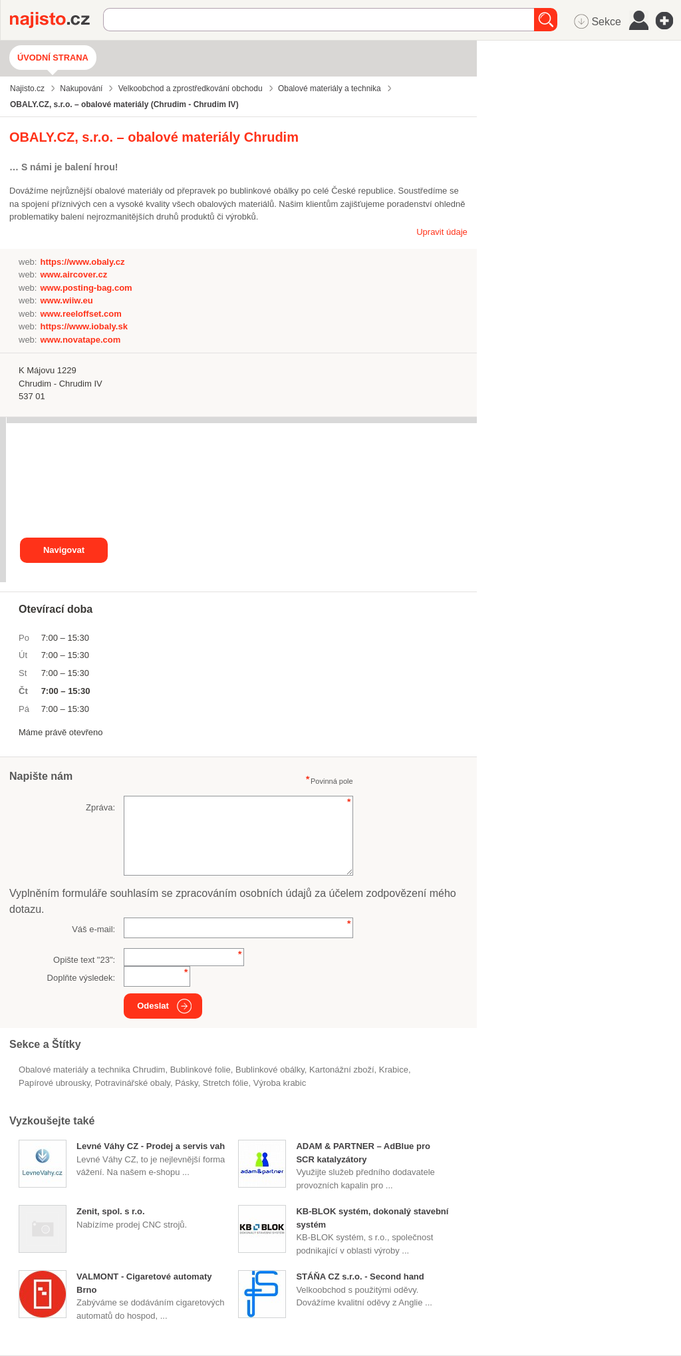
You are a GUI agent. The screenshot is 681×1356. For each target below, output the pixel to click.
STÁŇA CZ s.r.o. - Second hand (360, 1276)
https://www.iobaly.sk (83, 326)
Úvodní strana (52, 58)
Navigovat (63, 550)
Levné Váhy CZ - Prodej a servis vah (150, 1146)
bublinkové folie (200, 1070)
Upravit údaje (442, 232)
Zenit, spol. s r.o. (110, 1211)
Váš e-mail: (93, 929)
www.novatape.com (80, 340)
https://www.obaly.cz (82, 262)
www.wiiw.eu (66, 300)
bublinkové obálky (270, 1070)
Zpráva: (100, 807)
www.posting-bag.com (86, 288)
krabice (393, 1070)
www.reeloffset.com (80, 314)
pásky (186, 1083)
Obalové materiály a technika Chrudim (92, 1070)
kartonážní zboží (341, 1070)
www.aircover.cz (73, 274)
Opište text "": (84, 960)
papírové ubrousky (54, 1083)
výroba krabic (279, 1083)
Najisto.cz (56, 20)
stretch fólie (226, 1083)
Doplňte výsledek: (81, 978)
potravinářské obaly (132, 1083)
